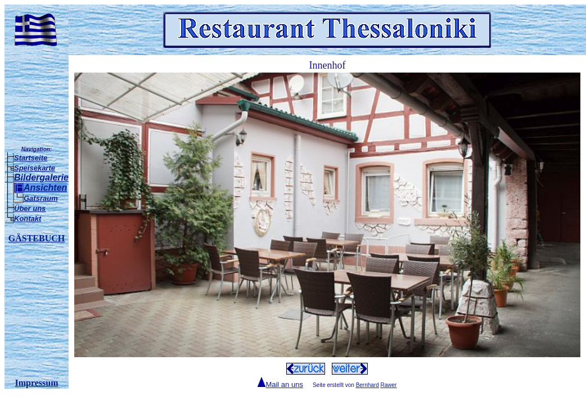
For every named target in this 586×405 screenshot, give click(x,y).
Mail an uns (284, 384)
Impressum (36, 383)
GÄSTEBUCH (36, 238)
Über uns (30, 208)
